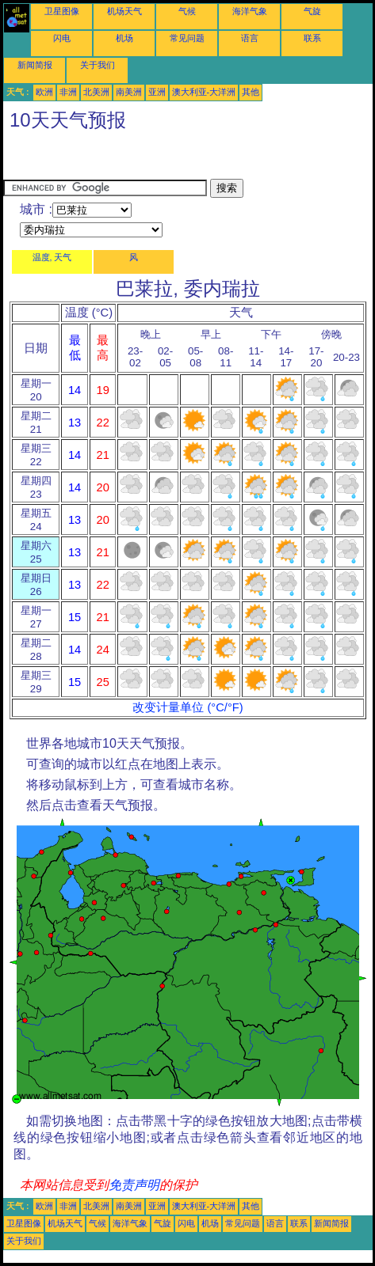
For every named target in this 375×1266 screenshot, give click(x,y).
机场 (124, 38)
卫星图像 (61, 11)
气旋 (312, 11)
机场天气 (124, 11)
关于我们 (97, 65)
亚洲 (157, 92)
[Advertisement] (130, 159)
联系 (312, 38)
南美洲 (129, 92)
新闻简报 (34, 65)
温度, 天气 (52, 257)
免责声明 (134, 1185)
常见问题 (187, 38)
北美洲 (96, 92)
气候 (187, 11)
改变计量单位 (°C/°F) (187, 707)
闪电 (62, 38)
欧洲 (44, 92)
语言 (249, 38)
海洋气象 (249, 11)
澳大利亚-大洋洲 (204, 92)
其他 (250, 92)
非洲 (68, 92)
